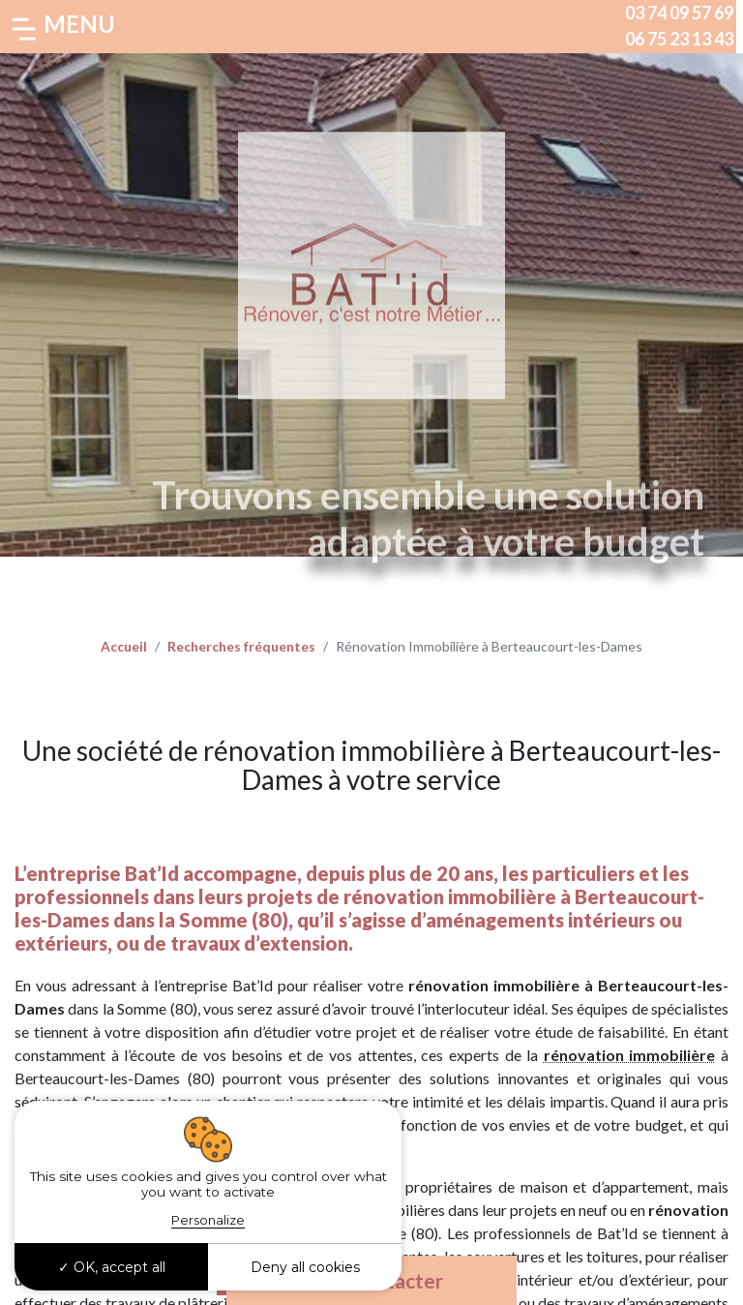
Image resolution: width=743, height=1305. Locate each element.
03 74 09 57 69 (679, 12)
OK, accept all (111, 1267)
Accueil (124, 646)
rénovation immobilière (630, 1055)
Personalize (208, 1220)
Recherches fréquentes (241, 646)
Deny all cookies (305, 1267)
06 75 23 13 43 (679, 38)
